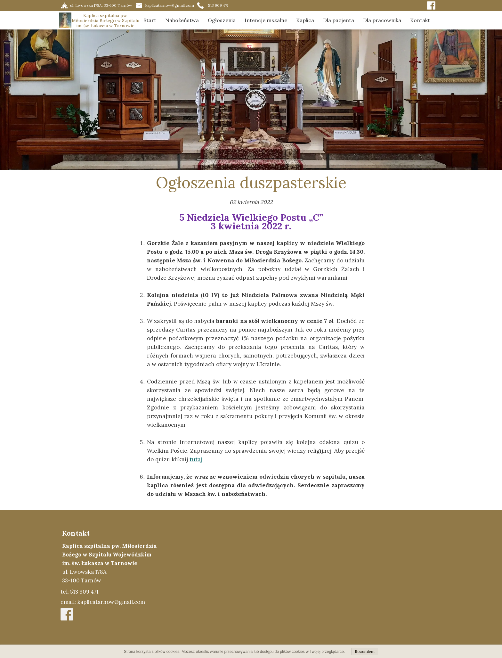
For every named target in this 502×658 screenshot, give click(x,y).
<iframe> (311, 584)
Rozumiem (365, 651)
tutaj (196, 459)
